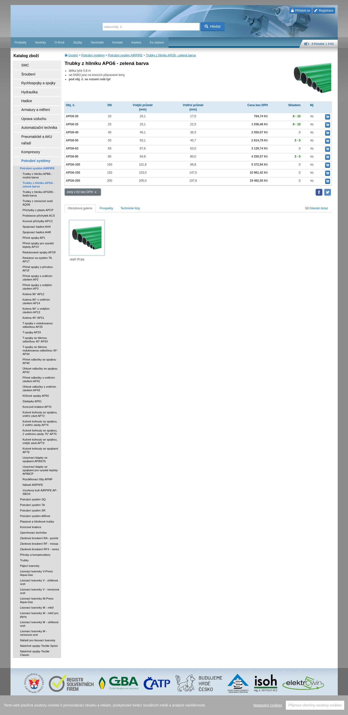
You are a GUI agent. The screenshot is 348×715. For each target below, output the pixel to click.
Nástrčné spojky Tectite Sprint (39, 618)
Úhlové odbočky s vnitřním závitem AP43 (39, 361)
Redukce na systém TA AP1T (37, 232)
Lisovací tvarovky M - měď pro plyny (39, 588)
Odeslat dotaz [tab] (316, 208)
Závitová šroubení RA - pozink (39, 511)
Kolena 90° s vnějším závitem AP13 (36, 283)
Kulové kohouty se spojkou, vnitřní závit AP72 (40, 387)
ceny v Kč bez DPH (80, 192)
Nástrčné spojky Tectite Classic (35, 626)
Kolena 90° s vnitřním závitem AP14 (36, 274)
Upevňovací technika (33, 505)
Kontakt (117, 42)
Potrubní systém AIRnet (35, 489)
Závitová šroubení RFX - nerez (39, 522)
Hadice (23, 93)
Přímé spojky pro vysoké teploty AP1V (38, 218)
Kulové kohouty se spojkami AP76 (40, 423)
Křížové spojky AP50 (36, 368)
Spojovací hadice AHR (37, 205)
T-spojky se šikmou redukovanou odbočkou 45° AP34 (40, 324)
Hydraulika (26, 86)
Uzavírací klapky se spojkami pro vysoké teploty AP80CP (40, 443)
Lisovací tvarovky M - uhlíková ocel (39, 597)
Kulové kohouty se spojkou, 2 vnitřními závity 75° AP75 (40, 405)
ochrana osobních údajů (199, 708)
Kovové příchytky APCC (38, 194)
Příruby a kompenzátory (35, 527)
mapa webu (285, 708)
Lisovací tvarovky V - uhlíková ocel (39, 555)
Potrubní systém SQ (33, 472)
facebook (259, 708)
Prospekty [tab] (106, 208)
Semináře (97, 42)
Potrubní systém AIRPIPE (125, 55)
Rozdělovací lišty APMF (38, 452)
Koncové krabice (30, 500)
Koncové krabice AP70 (37, 379)
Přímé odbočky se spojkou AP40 (39, 334)
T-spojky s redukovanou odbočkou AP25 (38, 298)
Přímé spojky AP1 (34, 210)
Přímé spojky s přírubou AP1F (38, 242)
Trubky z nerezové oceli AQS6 (38, 176)
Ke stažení (157, 42)
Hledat (212, 26)
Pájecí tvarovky (30, 538)
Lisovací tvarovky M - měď (37, 580)
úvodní (271, 708)
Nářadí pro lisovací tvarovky (38, 613)
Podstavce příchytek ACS (39, 188)
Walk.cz (43, 708)
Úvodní (73, 55)
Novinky (40, 42)
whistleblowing (242, 708)
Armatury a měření (31, 100)
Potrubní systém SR (33, 483)
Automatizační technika (34, 114)
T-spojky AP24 (32, 305)
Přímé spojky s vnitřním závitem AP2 (37, 251)
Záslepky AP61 (32, 374)
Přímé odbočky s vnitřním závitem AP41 (39, 352)
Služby (77, 42)
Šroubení (25, 71)
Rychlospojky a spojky (33, 79)
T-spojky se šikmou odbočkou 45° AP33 (35, 312)
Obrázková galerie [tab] (80, 208)
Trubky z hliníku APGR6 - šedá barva (39, 167)
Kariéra (136, 42)
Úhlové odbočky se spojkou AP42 (40, 343)
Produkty (20, 42)
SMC (22, 64)
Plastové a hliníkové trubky (37, 494)
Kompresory (27, 128)
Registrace (323, 10)
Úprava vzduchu (30, 107)
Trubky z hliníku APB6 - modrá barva (37, 148)
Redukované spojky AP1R (39, 225)
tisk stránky (302, 708)
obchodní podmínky (169, 708)
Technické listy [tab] (130, 208)
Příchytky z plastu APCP (38, 183)
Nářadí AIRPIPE (33, 457)
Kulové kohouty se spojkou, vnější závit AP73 (40, 414)
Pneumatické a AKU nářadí (37, 121)
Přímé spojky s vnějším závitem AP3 (37, 260)
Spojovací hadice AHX (37, 199)
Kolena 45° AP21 (33, 290)
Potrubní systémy (93, 55)
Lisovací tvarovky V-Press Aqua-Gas (36, 546)
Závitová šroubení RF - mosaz (39, 516)
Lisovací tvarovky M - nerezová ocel (33, 606)
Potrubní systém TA (32, 478)
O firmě (59, 42)
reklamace (223, 708)
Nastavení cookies (142, 708)
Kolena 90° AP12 (33, 267)
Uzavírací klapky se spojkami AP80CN (35, 432)
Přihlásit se (300, 10)
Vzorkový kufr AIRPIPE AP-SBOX (40, 465)
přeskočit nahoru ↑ (323, 708)
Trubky (24, 533)
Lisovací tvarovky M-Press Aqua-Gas (37, 573)
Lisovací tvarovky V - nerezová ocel (39, 564)
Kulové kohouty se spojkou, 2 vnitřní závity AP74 (40, 396)
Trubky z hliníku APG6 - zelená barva (171, 55)
